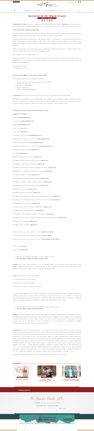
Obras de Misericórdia (49, 10)
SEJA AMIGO (16, 1)
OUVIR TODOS (63, 408)
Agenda (61, 10)
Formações (37, 10)
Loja (69, 10)
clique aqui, (65, 24)
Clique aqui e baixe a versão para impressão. (26, 30)
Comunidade (26, 10)
